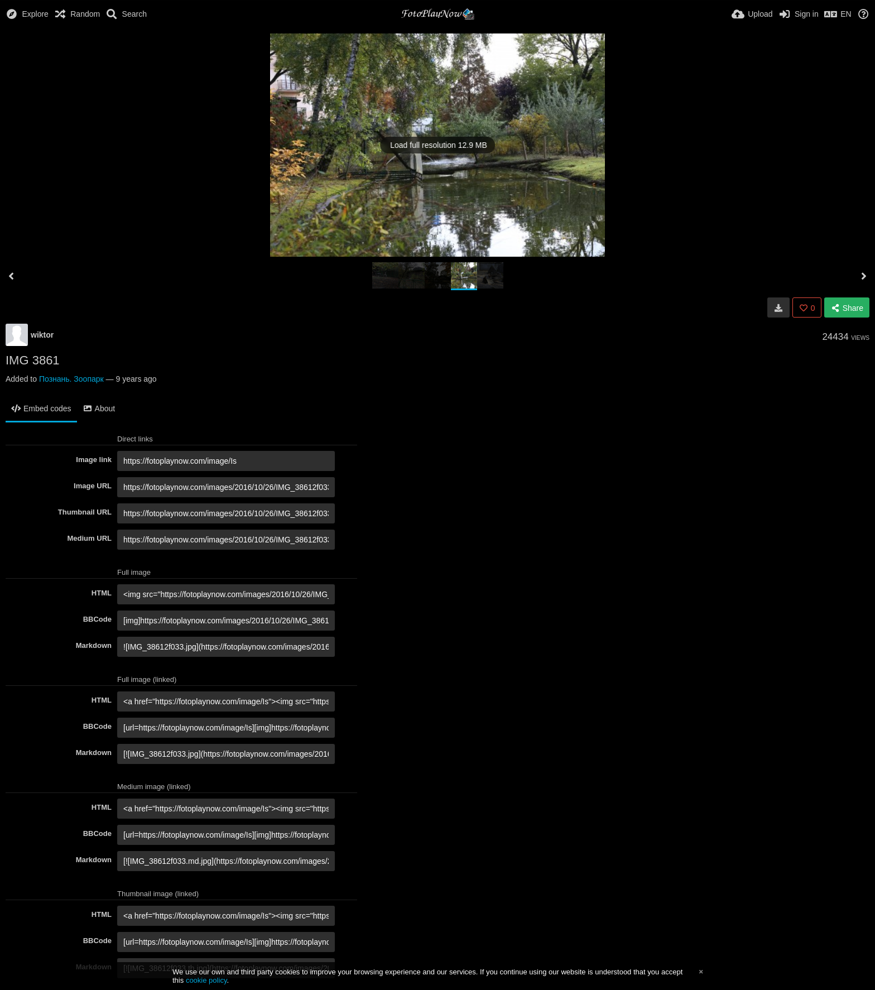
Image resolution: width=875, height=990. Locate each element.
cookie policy (206, 980)
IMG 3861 (33, 360)
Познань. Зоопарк (71, 378)
